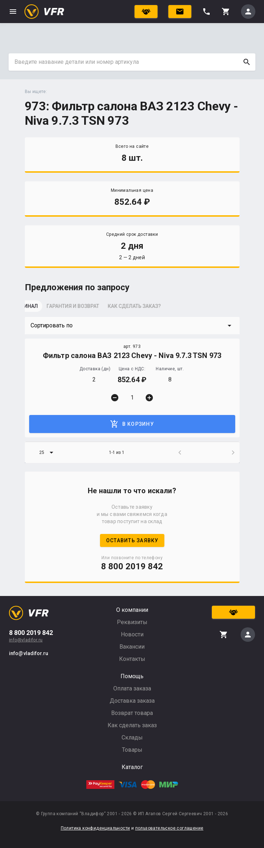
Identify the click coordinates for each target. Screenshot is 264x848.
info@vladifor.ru (25, 639)
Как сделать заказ (132, 725)
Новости (132, 634)
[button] (132, 325)
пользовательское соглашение (169, 828)
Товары (132, 749)
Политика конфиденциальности (95, 828)
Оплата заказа (132, 688)
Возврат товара (132, 713)
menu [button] (13, 11)
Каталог (132, 767)
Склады (132, 737)
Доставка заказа (132, 700)
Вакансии (132, 646)
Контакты (132, 658)
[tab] (43, 308)
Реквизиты (132, 622)
